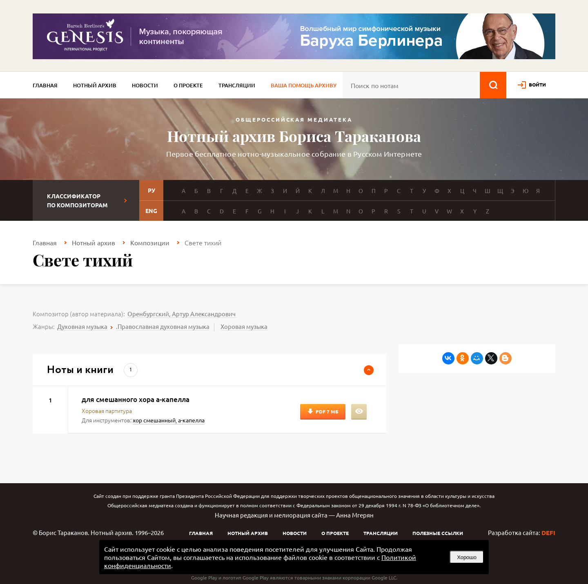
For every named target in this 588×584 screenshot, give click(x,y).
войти (537, 84)
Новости (145, 85)
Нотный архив (94, 85)
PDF (327, 411)
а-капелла (191, 420)
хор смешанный (154, 420)
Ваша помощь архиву (303, 85)
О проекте (188, 85)
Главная (45, 85)
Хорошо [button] (467, 557)
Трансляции (236, 85)
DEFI (548, 532)
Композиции (149, 242)
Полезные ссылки (437, 533)
